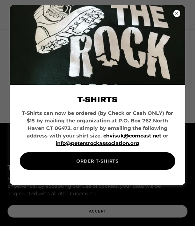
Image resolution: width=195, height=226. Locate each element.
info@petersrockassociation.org (97, 143)
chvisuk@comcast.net (132, 136)
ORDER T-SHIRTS (97, 161)
